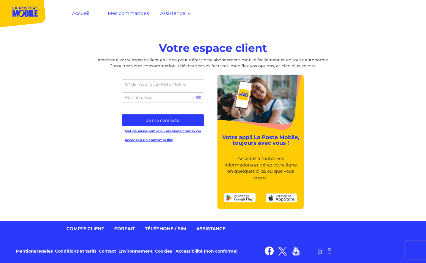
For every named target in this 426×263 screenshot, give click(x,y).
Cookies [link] (163, 251)
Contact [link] (107, 251)
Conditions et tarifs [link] (75, 251)
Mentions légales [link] (34, 251)
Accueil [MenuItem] (80, 13)
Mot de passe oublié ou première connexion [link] (163, 131)
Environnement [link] (135, 251)
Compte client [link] (85, 228)
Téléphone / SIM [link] (165, 228)
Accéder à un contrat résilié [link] (149, 140)
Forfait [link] (124, 228)
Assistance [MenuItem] (174, 13)
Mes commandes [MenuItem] (128, 13)
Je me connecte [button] (162, 120)
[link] (239, 197)
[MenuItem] (23, 13)
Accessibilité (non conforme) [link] (207, 251)
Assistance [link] (210, 228)
